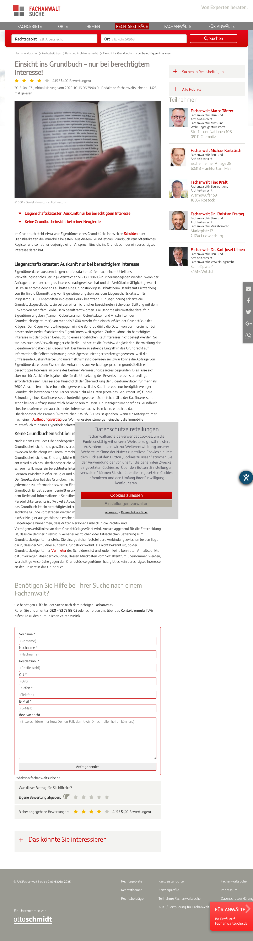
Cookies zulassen (126, 495)
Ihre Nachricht (29, 715)
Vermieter (58, 550)
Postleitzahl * (29, 661)
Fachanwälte (178, 26)
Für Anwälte (222, 26)
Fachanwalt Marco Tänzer (212, 110)
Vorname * (27, 634)
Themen (92, 26)
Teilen (248, 299)
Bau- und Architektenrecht (81, 53)
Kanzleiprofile (168, 890)
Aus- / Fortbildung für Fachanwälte (184, 907)
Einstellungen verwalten (126, 503)
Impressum (229, 890)
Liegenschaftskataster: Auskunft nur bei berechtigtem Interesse (77, 213)
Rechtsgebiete (131, 881)
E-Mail (248, 288)
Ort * (23, 674)
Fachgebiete (29, 26)
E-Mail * (25, 701)
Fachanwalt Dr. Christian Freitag (217, 213)
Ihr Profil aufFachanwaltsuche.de (231, 916)
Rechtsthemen (131, 890)
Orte (63, 26)
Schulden (131, 234)
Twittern (248, 311)
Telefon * (26, 688)
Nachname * (28, 648)
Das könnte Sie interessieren (63, 839)
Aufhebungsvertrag (46, 419)
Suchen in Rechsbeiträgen (198, 71)
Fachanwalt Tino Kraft (209, 182)
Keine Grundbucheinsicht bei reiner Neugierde (63, 221)
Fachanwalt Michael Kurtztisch (216, 150)
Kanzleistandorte (171, 881)
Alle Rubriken (188, 89)
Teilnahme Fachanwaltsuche (179, 898)
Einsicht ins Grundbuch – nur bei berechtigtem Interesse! (137, 53)
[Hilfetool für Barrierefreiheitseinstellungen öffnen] (246, 477)
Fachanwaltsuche (26, 53)
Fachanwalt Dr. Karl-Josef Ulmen (218, 249)
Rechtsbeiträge (132, 26)
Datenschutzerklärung (134, 512)
